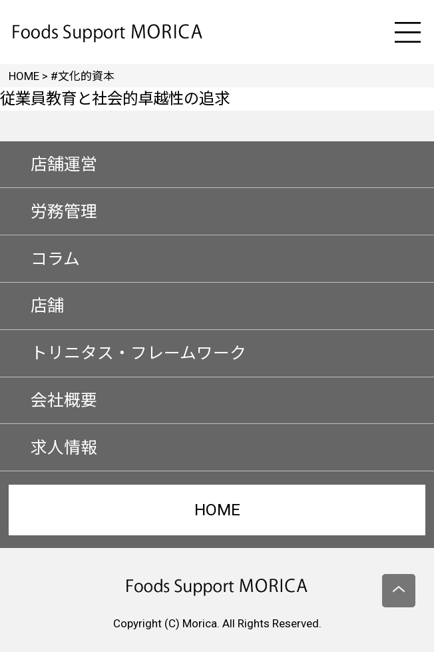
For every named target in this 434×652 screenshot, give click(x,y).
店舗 (47, 305)
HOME (217, 509)
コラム (55, 259)
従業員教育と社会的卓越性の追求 (115, 98)
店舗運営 (64, 164)
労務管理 (64, 211)
